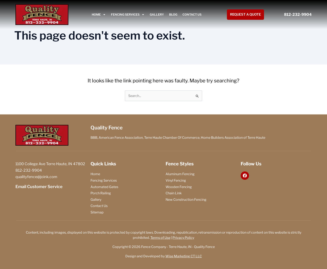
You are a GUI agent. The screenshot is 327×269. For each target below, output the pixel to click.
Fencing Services (128, 14)
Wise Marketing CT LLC (183, 256)
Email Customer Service (39, 186)
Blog (173, 14)
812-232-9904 (298, 14)
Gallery (157, 14)
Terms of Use (160, 238)
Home (99, 14)
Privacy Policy (183, 238)
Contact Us (191, 14)
